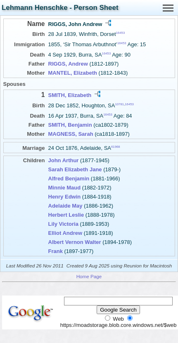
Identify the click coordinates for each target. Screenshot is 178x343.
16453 (120, 33)
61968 (115, 147)
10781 (119, 104)
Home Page (89, 276)
